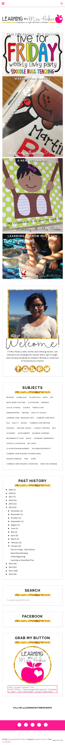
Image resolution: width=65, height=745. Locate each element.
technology (35, 397)
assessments (24, 433)
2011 (11, 570)
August (14, 525)
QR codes (31, 443)
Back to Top (58, 740)
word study (38, 407)
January (14, 546)
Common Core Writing (40, 423)
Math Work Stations (16, 402)
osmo (33, 459)
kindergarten (13, 413)
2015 (11, 503)
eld (8, 423)
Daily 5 (15, 423)
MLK (54, 428)
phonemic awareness (44, 438)
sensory (10, 428)
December (15, 511)
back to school (39, 413)
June (13, 528)
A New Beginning (32, 160)
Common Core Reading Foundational (24, 454)
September (16, 521)
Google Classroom (16, 443)
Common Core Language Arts (20, 418)
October (15, 518)
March (14, 539)
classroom (33, 402)
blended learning (40, 433)
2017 (11, 496)
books (24, 423)
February (15, 542)
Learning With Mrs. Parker (16, 739)
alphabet (11, 433)
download (22, 397)
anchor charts (24, 428)
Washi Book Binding (32, 78)
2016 (11, 500)
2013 (11, 563)
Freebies (45, 402)
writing (25, 413)
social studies (14, 407)
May (13, 532)
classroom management (18, 448)
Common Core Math (45, 418)
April (13, 535)
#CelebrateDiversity (41, 448)
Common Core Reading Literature (22, 464)
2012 (11, 567)
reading (10, 397)
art (51, 397)
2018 (11, 493)
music (28, 438)
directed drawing (49, 464)
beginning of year (15, 438)
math (45, 397)
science (26, 407)
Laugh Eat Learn (40, 739)
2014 (11, 507)
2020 (11, 489)
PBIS (26, 459)
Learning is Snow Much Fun (33, 236)
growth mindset (14, 459)
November (15, 514)
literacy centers (42, 428)
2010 (11, 574)
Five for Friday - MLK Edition (33, 34)
